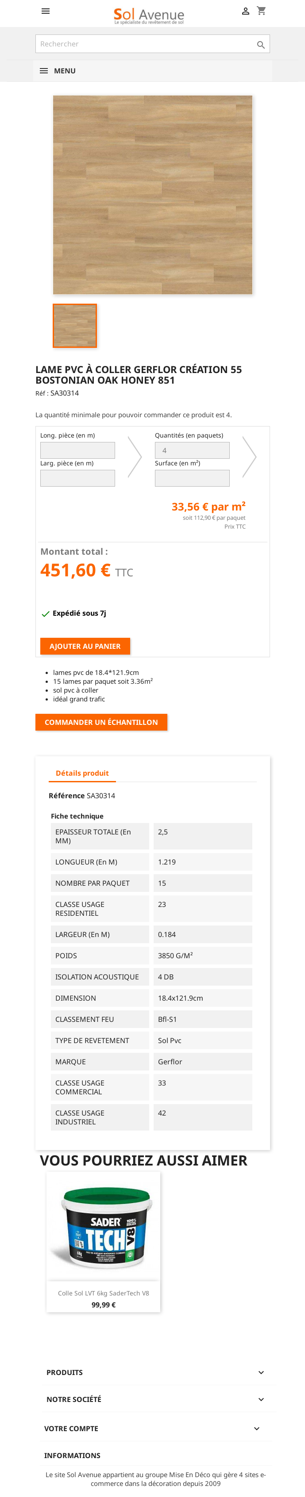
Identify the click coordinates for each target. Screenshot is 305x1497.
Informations (72, 1455)
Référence (67, 795)
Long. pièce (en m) (67, 435)
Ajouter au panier (85, 646)
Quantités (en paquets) (189, 435)
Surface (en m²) (177, 463)
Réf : (42, 393)
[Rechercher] (152, 43)
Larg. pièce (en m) (66, 463)
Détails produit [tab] (82, 773)
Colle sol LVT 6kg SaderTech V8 (103, 1293)
